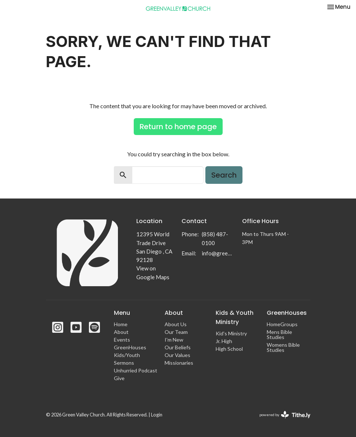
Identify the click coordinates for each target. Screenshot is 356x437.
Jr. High (224, 341)
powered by (284, 415)
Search (224, 175)
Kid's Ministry (231, 333)
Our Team (176, 332)
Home (120, 324)
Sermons (124, 363)
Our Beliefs (178, 347)
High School (229, 349)
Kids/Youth (127, 355)
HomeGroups (282, 324)
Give (119, 378)
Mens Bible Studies (279, 334)
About (121, 332)
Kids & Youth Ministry (234, 317)
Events (122, 339)
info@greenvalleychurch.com (218, 253)
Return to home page (178, 126)
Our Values (177, 355)
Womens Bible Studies (283, 347)
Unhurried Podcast (135, 370)
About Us (176, 324)
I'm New (174, 339)
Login (156, 415)
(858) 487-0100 (215, 238)
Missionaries (179, 363)
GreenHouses (130, 347)
